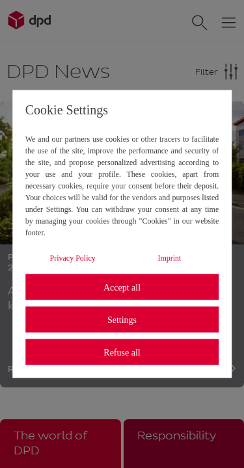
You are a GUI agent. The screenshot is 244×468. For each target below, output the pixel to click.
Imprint (169, 258)
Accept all (122, 287)
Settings (122, 319)
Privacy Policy (73, 258)
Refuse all (121, 352)
